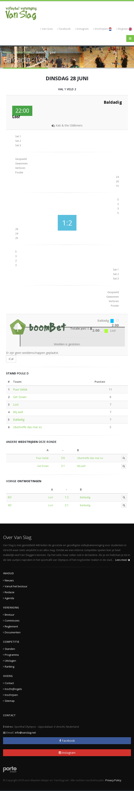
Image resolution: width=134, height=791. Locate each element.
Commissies (12, 620)
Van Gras (46, 29)
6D (10, 497)
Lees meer (122, 560)
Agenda (9, 598)
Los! (16, 404)
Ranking (9, 666)
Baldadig (18, 419)
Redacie (9, 592)
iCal (11, 359)
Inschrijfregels (13, 689)
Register (124, 29)
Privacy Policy (113, 780)
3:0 (63, 458)
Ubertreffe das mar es (27, 427)
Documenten (13, 632)
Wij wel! (18, 412)
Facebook (64, 29)
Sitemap (10, 701)
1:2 (67, 497)
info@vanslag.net (25, 732)
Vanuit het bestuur (16, 586)
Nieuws (9, 580)
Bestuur (9, 614)
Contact (9, 683)
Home (7, 52)
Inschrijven (102, 29)
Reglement (11, 626)
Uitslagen (10, 660)
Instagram (82, 29)
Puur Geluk (20, 389)
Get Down (19, 397)
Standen (10, 649)
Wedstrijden (24, 52)
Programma (12, 655)
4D (10, 505)
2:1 (63, 466)
